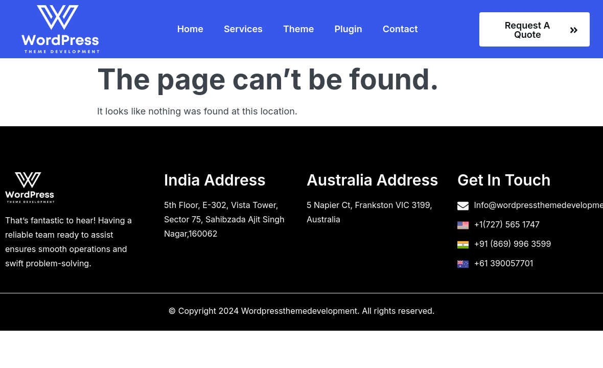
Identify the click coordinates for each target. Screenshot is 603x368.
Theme (298, 29)
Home (190, 29)
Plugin (348, 29)
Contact (400, 29)
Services (243, 29)
